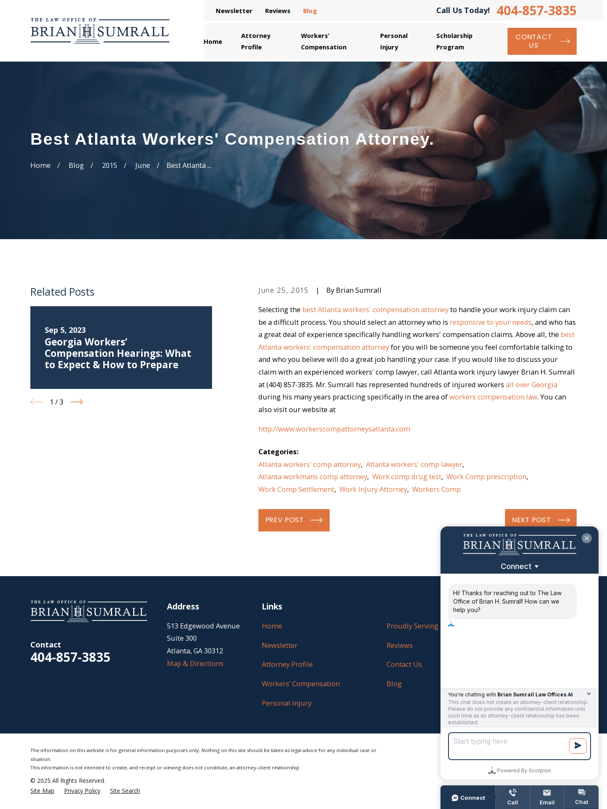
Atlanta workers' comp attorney (309, 464)
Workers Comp (436, 489)
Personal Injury (287, 703)
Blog (310, 10)
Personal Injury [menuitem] (394, 41)
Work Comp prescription (486, 476)
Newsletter (234, 10)
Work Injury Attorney (373, 489)
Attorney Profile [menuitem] (255, 41)
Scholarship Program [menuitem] (454, 41)
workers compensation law (493, 397)
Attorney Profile (287, 664)
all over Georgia (531, 384)
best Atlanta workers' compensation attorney (375, 309)
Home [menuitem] (213, 41)
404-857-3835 (537, 10)
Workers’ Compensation (301, 683)
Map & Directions (195, 663)
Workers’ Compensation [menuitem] (323, 41)
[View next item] (76, 402)
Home (272, 626)
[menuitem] (42, 791)
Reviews (277, 10)
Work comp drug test (406, 476)
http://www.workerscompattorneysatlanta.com (334, 429)
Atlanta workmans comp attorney (312, 476)
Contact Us (404, 664)
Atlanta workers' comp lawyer (414, 464)
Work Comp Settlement (296, 489)
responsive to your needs (491, 322)
